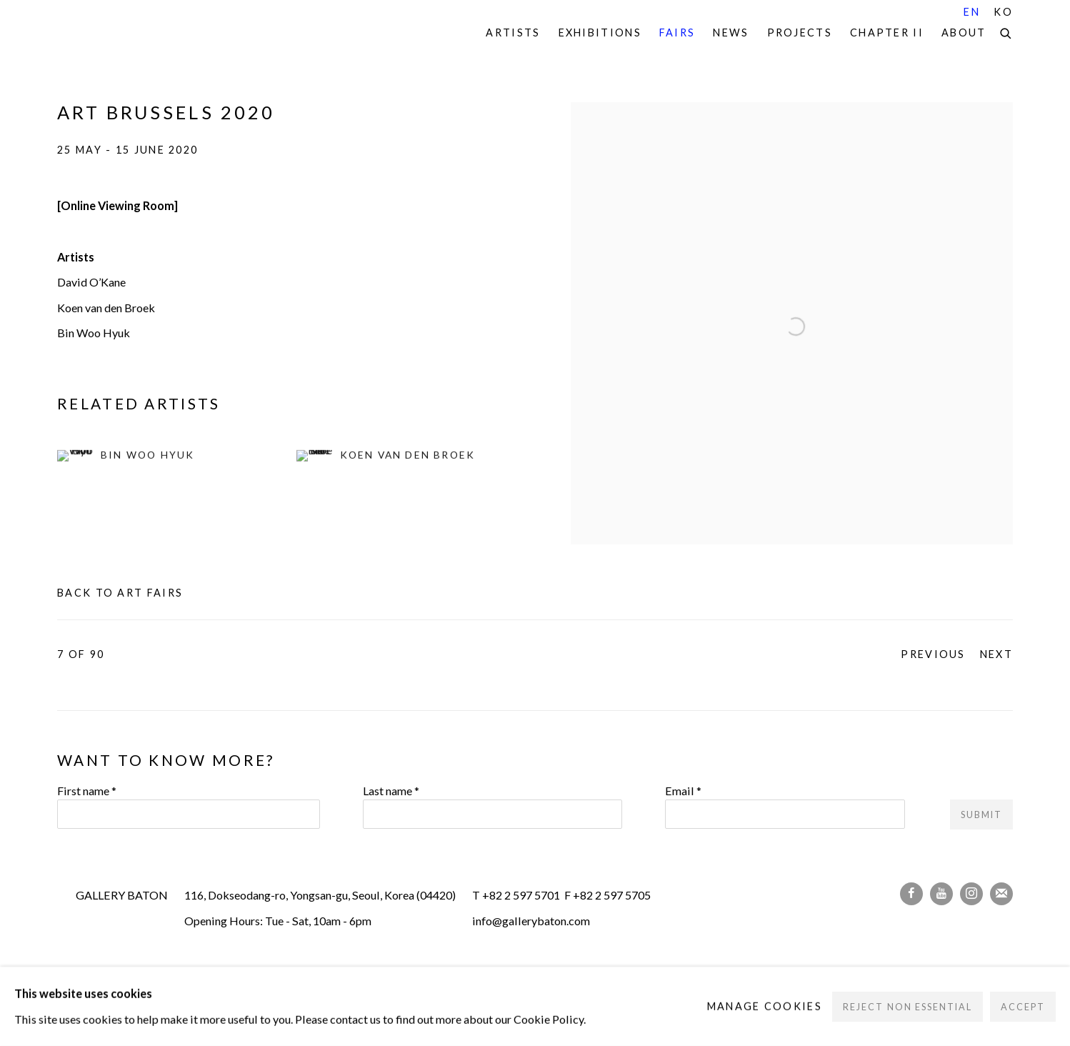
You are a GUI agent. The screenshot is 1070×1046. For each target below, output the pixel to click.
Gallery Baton (157, 33)
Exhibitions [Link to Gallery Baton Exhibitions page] (600, 32)
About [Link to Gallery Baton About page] (963, 32)
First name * (86, 790)
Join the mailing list (1001, 893)
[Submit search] (1006, 31)
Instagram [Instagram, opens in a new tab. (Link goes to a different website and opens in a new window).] (971, 893)
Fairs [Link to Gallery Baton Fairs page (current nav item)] (677, 32)
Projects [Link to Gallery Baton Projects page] (799, 32)
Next (996, 654)
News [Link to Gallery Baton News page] (731, 32)
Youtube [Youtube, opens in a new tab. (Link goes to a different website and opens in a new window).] (941, 893)
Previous (933, 654)
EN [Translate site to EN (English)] (972, 12)
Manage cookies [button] (214, 975)
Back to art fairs (120, 593)
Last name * (391, 790)
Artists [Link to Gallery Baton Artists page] (513, 32)
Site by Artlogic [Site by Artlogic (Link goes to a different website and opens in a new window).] (303, 1000)
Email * (683, 790)
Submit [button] (981, 815)
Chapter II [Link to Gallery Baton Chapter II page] (887, 32)
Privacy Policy (102, 975)
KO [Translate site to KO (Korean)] (1003, 12)
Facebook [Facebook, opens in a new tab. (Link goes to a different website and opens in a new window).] (911, 893)
